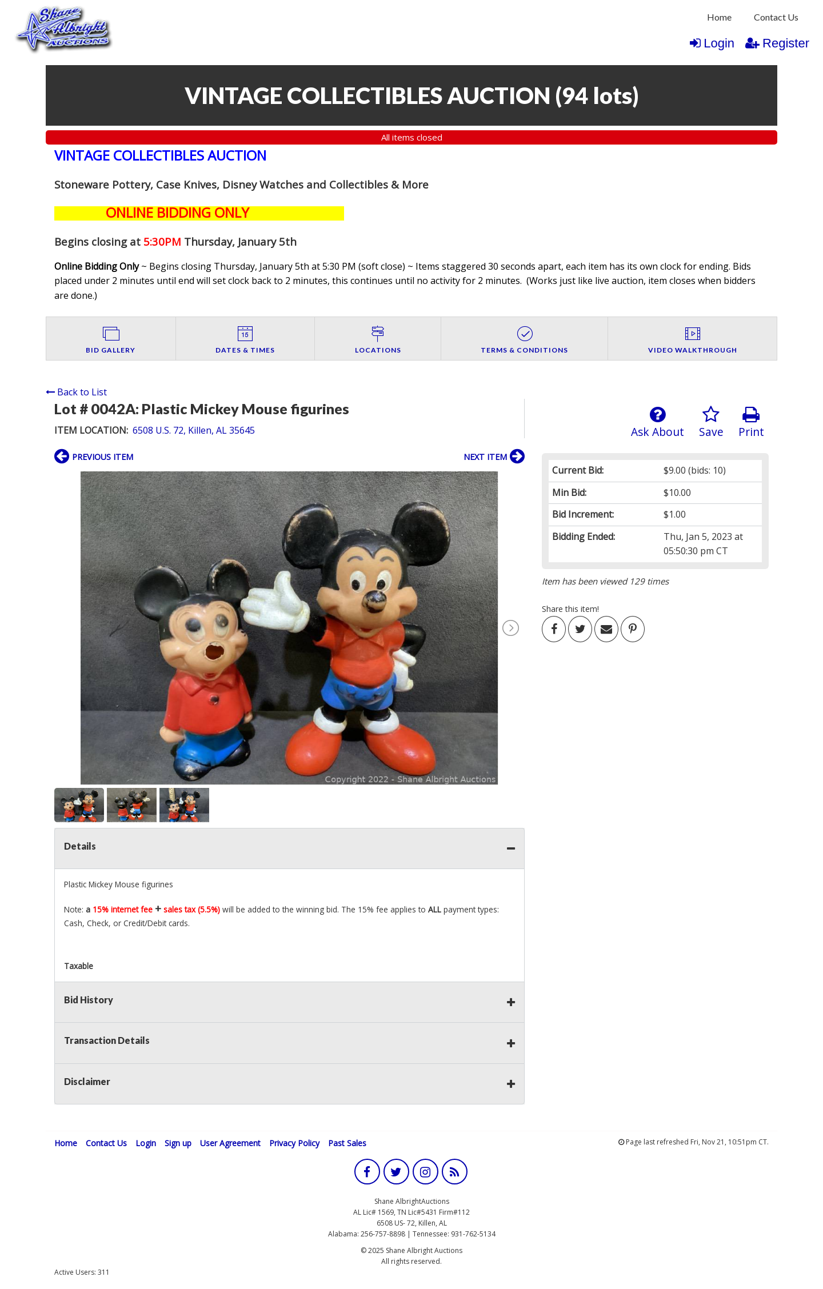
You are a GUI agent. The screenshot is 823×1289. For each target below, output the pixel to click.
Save (711, 422)
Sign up (178, 1143)
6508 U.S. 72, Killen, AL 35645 (194, 430)
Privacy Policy (294, 1143)
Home (719, 16)
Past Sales (347, 1143)
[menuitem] (719, 17)
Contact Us (776, 16)
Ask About (657, 422)
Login (712, 43)
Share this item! (570, 608)
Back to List (76, 392)
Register (777, 43)
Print (751, 422)
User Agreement (230, 1143)
